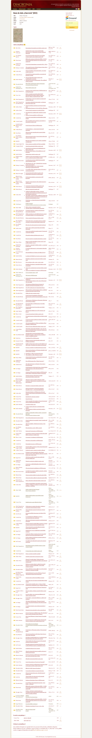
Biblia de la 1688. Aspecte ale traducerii (33, 668)
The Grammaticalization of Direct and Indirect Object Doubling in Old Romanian (36, 323)
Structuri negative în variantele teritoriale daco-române (36, 238)
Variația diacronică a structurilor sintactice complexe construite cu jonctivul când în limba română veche (36, 221)
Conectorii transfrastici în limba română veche (34, 314)
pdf (60, 47)
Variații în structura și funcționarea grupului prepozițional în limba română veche (34, 376)
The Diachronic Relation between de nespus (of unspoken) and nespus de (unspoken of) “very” (35, 285)
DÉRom (31, 696)
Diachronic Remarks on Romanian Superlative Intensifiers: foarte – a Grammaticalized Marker (35, 389)
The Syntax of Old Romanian (31, 275)
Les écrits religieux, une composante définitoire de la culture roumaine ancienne (35, 595)
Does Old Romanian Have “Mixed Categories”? (35, 361)
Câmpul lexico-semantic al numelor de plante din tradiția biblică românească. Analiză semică (36, 434)
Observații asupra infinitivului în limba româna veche (36, 326)
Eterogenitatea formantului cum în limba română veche (36, 48)
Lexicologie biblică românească (31, 703)
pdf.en (60, 80)
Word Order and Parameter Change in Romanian (35, 84)
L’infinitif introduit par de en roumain (33, 648)
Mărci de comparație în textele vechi (32, 189)
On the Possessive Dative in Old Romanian (34, 125)
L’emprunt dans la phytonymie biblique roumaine (35, 577)
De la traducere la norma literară (36, 625)
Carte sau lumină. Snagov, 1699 (32, 272)
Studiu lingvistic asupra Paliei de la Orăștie (34, 502)
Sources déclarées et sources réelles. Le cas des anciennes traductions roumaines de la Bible (36, 569)
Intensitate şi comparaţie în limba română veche (35, 385)
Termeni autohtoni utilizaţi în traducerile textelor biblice (36, 475)
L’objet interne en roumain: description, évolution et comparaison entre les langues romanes (35, 507)
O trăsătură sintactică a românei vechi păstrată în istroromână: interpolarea (35, 211)
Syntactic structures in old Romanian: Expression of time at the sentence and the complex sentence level (36, 665)
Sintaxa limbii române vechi (31, 87)
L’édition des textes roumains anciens (32, 293)
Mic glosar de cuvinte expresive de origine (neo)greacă (36, 225)
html (60, 48)
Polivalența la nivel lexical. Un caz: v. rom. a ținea (35, 706)
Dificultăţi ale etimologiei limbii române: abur (34, 658)
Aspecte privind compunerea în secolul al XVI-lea (35, 110)
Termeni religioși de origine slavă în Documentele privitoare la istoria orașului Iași (35, 677)
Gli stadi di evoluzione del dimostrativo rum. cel (35, 235)
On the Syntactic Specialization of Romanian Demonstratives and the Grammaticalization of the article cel (36, 297)
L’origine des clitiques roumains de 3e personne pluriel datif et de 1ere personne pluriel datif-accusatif (36, 534)
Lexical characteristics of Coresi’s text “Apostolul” (35, 662)
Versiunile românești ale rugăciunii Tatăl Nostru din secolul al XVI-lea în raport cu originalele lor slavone (35, 645)
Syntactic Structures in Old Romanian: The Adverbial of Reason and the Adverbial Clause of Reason (36, 613)
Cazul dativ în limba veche (31, 404)
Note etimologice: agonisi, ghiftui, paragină (34, 427)
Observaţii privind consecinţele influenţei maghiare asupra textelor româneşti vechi (35, 527)
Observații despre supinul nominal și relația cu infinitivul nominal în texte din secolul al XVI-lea (36, 290)
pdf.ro (60, 79)
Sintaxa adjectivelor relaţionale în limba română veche (36, 480)
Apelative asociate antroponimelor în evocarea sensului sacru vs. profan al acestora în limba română (36, 157)
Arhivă (29, 9)
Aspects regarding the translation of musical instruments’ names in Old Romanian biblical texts (36, 401)
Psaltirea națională (36, 204)
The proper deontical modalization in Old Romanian (36, 468)
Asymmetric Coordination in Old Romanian (34, 437)
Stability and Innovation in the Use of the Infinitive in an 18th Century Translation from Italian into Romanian (36, 344)
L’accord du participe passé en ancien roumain (34, 417)
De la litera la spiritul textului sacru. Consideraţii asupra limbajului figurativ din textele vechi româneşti (36, 638)
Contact (39, 9)
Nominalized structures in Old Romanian (33, 444)
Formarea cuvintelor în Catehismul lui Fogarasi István (36, 347)
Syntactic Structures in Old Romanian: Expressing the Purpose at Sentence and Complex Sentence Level (36, 620)
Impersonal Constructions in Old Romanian (34, 431)
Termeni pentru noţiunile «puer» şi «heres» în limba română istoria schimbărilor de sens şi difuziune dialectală (36, 584)
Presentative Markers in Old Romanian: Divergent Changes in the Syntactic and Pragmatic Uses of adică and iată (36, 393)
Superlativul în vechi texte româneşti (32, 396)
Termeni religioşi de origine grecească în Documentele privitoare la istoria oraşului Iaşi (36, 641)
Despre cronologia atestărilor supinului (33, 553)
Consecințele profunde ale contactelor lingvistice (35, 670)
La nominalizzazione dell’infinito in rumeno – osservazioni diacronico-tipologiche (34, 517)
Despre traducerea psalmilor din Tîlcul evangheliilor (35, 144)
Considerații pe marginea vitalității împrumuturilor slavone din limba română (35, 160)
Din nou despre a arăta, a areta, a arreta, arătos (34, 262)
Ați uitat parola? (71, 30)
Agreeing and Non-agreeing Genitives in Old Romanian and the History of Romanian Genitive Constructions (36, 372)
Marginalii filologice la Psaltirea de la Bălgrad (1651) (35, 252)
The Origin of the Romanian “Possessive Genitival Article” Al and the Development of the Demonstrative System (36, 602)
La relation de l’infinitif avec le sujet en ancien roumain (36, 256)
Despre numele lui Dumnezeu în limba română (34, 218)
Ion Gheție (22, 17)
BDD (34, 9)
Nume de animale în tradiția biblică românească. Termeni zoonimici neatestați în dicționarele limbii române (36, 524)
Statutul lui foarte (29, 398)
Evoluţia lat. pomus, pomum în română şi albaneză (35, 450)
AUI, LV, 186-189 (27, 718)
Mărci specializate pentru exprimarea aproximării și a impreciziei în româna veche (36, 121)
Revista (15, 9)
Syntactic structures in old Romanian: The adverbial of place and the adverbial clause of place (36, 655)
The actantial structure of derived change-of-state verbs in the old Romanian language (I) (36, 68)
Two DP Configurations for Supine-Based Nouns (35, 287)
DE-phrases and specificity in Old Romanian (34, 440)
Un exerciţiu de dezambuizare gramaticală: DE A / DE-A (36, 64)
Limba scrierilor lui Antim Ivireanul (32, 490)
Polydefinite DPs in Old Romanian (32, 338)
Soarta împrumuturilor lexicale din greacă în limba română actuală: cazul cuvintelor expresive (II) (35, 56)
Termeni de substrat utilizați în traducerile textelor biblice (36, 477)
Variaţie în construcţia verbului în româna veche (35, 461)
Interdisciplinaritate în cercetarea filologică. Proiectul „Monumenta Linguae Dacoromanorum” (35, 573)
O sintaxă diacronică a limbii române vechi (34, 551)
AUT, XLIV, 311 (27, 720)
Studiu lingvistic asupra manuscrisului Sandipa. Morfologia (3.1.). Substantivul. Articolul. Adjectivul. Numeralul (36, 52)
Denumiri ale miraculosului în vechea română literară (36, 610)
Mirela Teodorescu (27, 17)
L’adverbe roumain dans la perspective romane (34, 556)
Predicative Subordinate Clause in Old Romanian (35, 680)
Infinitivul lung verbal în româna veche (33, 154)
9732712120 (22, 19)
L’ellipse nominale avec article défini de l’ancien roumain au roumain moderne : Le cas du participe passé (36, 214)
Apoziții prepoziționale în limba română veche (34, 146)
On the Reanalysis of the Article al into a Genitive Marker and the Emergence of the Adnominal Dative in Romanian (36, 369)
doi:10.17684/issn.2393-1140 (71, 20)
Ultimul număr (22, 9)
